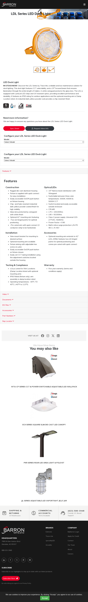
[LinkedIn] (58, 336)
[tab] (44, 171)
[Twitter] (53, 336)
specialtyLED (50, 541)
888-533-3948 (7, 550)
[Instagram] (48, 336)
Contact (70, 541)
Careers (70, 554)
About (70, 549)
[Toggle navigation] (84, 4)
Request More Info (39, 128)
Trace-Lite (49, 536)
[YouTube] (30, 560)
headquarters (9, 538)
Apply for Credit (73, 536)
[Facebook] (43, 336)
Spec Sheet (14, 128)
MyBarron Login (73, 532)
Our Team (71, 545)
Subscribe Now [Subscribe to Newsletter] (10, 578)
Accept (45, 598)
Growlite (49, 545)
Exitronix (49, 532)
